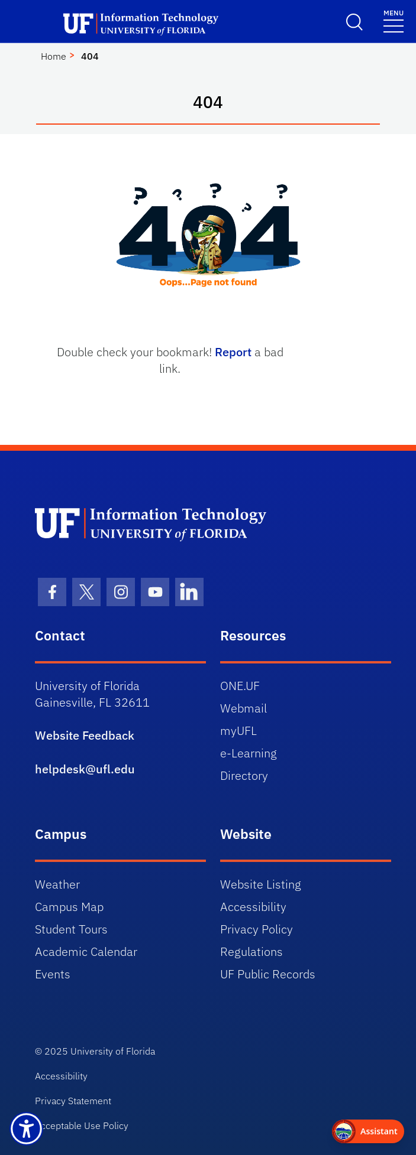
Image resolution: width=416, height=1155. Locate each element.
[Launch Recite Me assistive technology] (26, 1129)
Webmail (243, 708)
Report (233, 352)
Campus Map (69, 907)
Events (52, 974)
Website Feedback (84, 735)
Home (53, 56)
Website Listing (260, 884)
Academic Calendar (86, 951)
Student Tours (71, 929)
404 (90, 56)
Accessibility (253, 907)
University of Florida (112, 1051)
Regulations (251, 951)
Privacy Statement (73, 1101)
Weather (57, 884)
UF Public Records (267, 974)
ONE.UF (240, 686)
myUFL (238, 730)
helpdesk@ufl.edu (85, 769)
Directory (244, 775)
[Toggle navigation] (393, 20)
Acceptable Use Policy (81, 1125)
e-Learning (248, 753)
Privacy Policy (256, 929)
